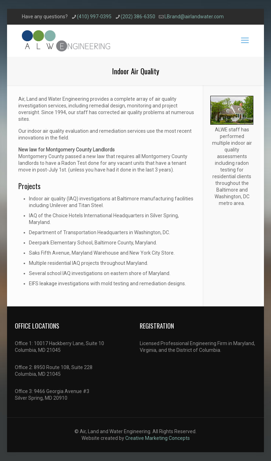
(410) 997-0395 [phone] (94, 16)
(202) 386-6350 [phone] (138, 16)
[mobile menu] (245, 40)
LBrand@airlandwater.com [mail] (194, 16)
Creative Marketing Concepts (157, 438)
